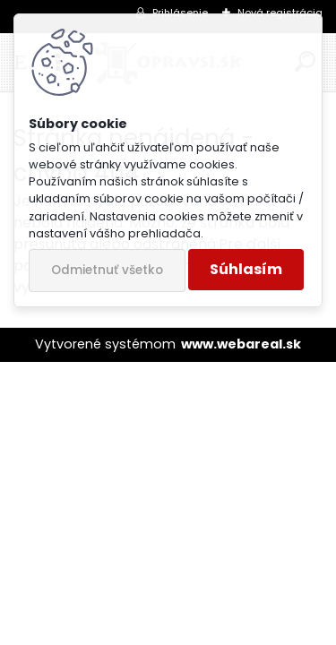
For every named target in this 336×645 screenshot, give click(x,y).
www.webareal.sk (241, 344)
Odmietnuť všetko (107, 270)
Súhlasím (246, 269)
